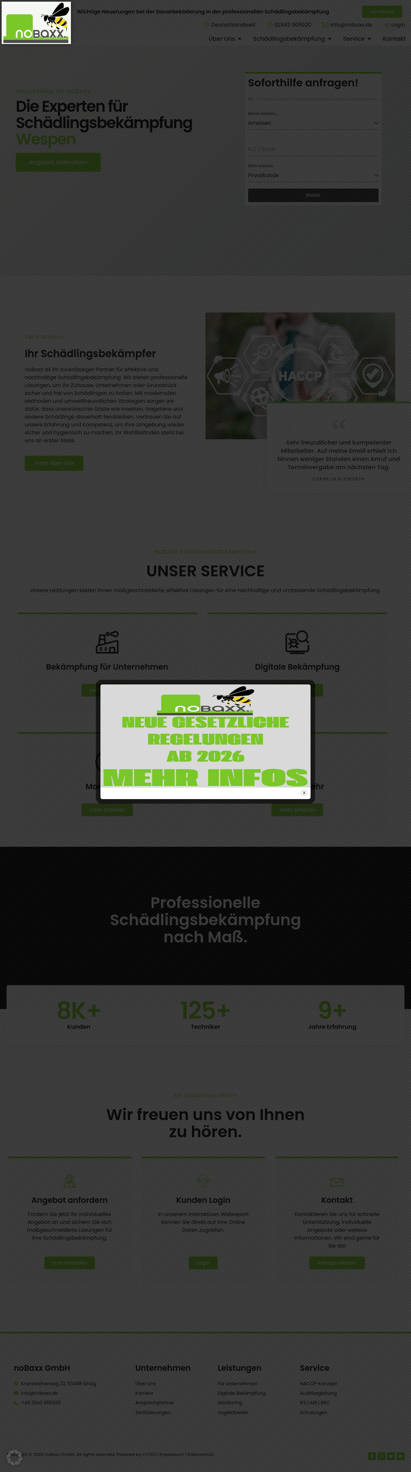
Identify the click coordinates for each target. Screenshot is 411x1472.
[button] (14, 1457)
